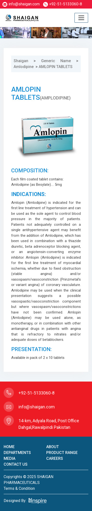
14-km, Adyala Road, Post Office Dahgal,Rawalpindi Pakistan (48, 424)
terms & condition (19, 488)
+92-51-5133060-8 (62, 4)
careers (54, 458)
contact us (16, 464)
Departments (17, 452)
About (52, 446)
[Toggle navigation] (81, 18)
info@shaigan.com (21, 4)
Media (9, 458)
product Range (62, 452)
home (9, 446)
